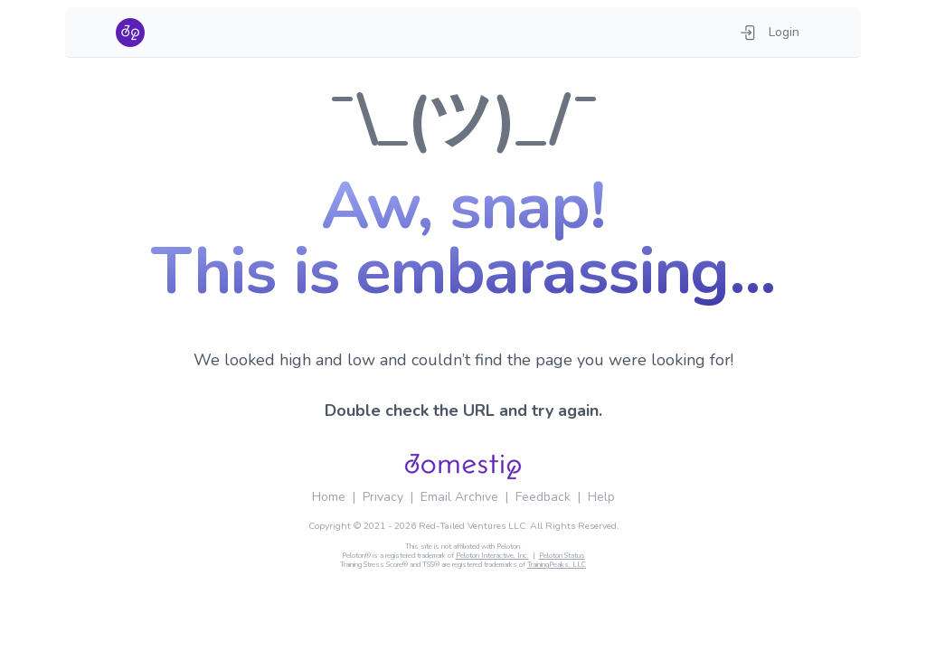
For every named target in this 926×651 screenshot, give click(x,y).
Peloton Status (562, 556)
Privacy (383, 496)
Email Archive (459, 496)
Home (328, 496)
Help (601, 496)
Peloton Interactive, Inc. (492, 556)
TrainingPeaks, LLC (556, 565)
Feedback (543, 496)
